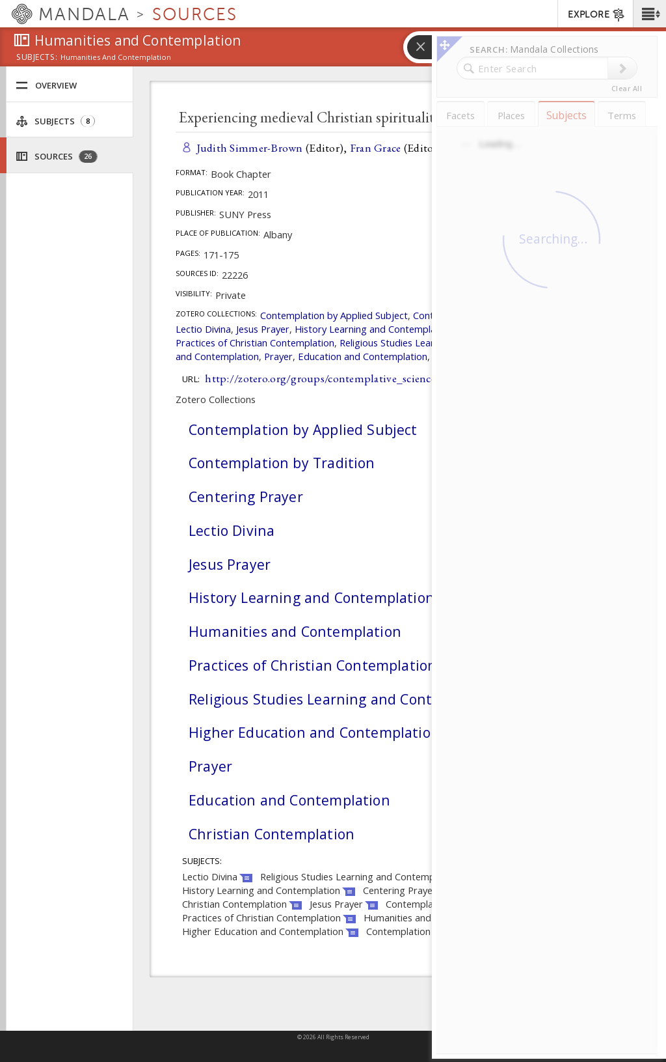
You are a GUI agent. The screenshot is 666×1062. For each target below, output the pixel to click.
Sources (57, 156)
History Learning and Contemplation (374, 328)
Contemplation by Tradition (282, 462)
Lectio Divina (203, 328)
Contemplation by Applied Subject (334, 315)
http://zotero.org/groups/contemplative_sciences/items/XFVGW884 (368, 377)
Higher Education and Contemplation (314, 732)
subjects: (36, 58)
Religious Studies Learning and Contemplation (345, 699)
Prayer (278, 356)
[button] (649, 13)
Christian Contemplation (271, 833)
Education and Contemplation (362, 356)
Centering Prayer (246, 496)
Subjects (55, 121)
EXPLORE (597, 14)
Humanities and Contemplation (295, 631)
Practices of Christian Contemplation (255, 342)
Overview (46, 85)
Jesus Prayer (262, 328)
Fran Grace (375, 147)
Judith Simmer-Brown (249, 147)
